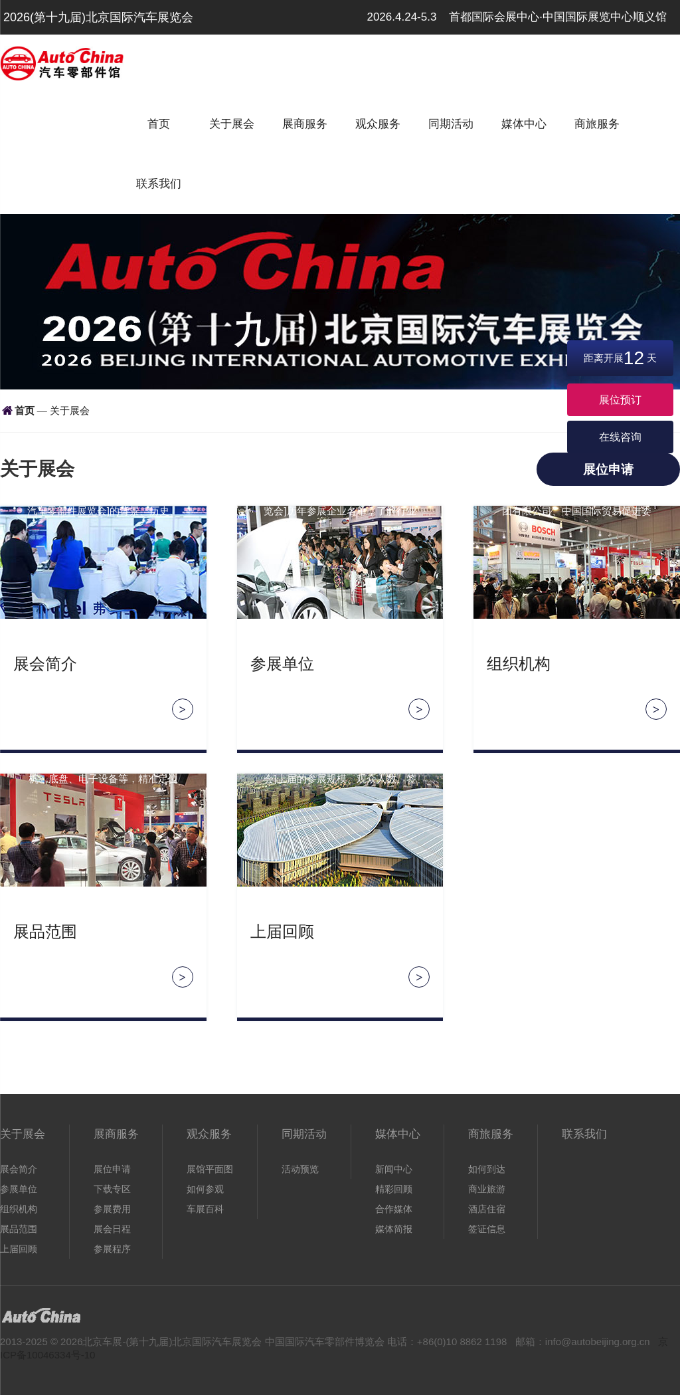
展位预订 (620, 399)
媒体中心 (524, 124)
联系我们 (158, 183)
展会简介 (45, 664)
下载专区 (112, 1189)
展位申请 (608, 470)
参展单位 (282, 664)
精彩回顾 (393, 1189)
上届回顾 (282, 932)
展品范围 (45, 932)
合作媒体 (393, 1209)
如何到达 (486, 1169)
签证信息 (486, 1229)
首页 (158, 124)
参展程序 (112, 1248)
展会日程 (112, 1229)
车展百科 (205, 1209)
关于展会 (231, 124)
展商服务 (304, 124)
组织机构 (519, 664)
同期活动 (450, 124)
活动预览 (300, 1169)
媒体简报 (393, 1229)
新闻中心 (393, 1169)
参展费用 (112, 1209)
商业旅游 (486, 1189)
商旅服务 (597, 124)
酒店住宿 (486, 1209)
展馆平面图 (210, 1169)
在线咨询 (620, 437)
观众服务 (377, 124)
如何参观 (205, 1189)
